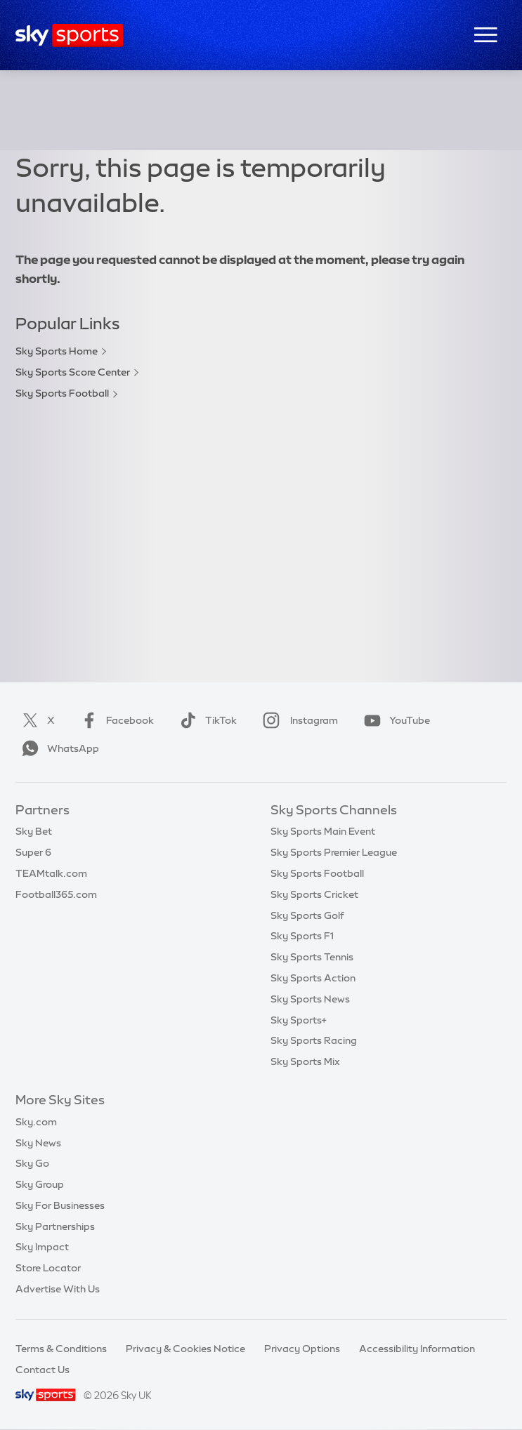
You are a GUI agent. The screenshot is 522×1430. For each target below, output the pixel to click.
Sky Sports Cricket (314, 894)
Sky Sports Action (312, 978)
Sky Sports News (310, 999)
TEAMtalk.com (51, 873)
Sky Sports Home (56, 351)
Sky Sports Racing (313, 1040)
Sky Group (39, 1184)
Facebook (114, 720)
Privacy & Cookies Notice (185, 1348)
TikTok (205, 720)
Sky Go (32, 1163)
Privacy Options (302, 1348)
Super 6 (33, 852)
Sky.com (36, 1122)
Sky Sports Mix (305, 1061)
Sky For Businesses (60, 1205)
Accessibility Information (417, 1348)
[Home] (69, 35)
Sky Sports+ (298, 1020)
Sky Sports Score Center (72, 372)
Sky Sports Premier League (333, 852)
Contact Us (42, 1370)
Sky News (38, 1143)
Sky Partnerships (55, 1226)
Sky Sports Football (62, 393)
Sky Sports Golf (307, 915)
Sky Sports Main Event (322, 831)
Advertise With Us (57, 1289)
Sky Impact (42, 1247)
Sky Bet (33, 831)
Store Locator (48, 1268)
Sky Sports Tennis (311, 957)
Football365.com (56, 894)
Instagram (297, 720)
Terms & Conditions (61, 1348)
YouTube (394, 720)
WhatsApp (57, 748)
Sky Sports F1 (302, 936)
